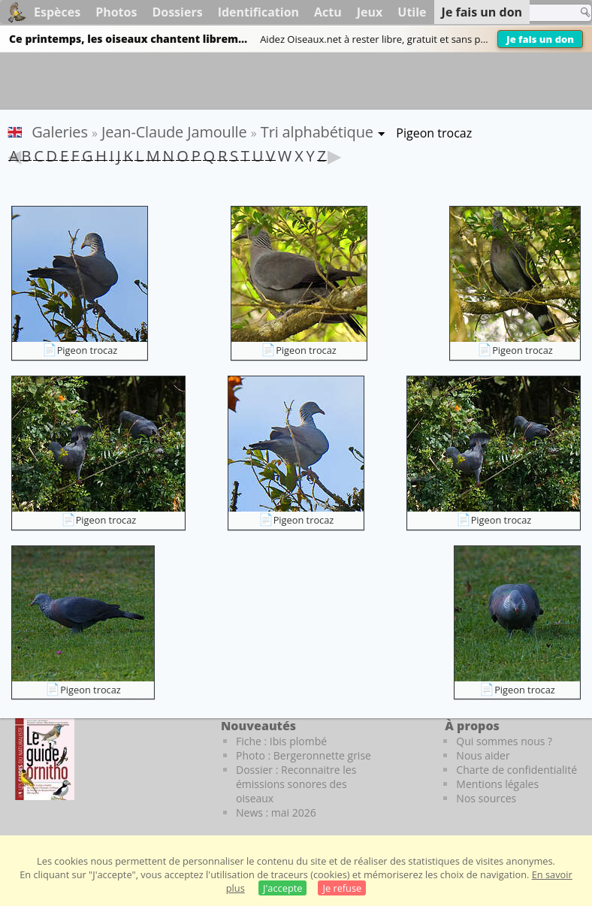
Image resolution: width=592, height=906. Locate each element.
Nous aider (482, 755)
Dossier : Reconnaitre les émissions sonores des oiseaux (296, 784)
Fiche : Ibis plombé (281, 741)
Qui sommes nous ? (504, 741)
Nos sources (486, 798)
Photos (116, 12)
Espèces (57, 12)
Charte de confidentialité (516, 770)
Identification (258, 12)
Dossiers (177, 12)
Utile (411, 12)
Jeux (370, 12)
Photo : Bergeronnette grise (303, 755)
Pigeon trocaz (87, 350)
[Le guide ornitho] (44, 758)
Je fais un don (540, 39)
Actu (328, 12)
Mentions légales (497, 784)
